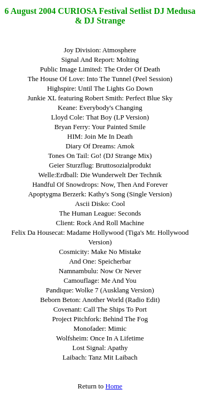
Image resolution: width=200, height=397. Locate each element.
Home (114, 386)
